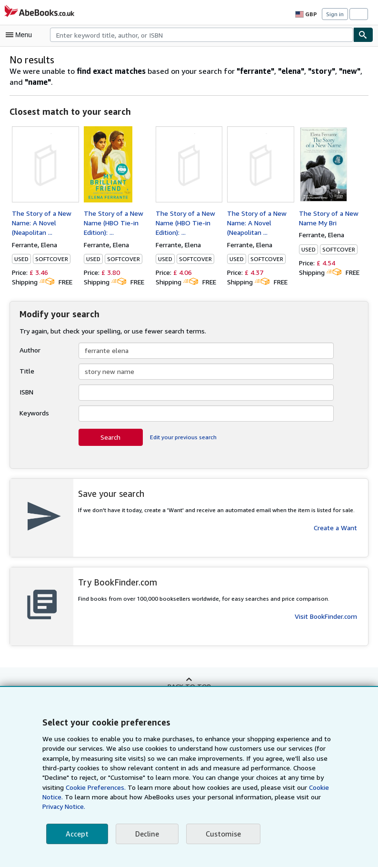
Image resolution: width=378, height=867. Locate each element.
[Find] (363, 35)
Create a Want (335, 528)
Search (110, 437)
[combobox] (201, 35)
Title (26, 371)
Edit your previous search (182, 437)
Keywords (34, 413)
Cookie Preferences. (95, 787)
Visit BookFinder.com (326, 616)
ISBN (27, 392)
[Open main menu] (21, 35)
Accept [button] (77, 834)
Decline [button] (146, 834)
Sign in (335, 13)
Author (29, 350)
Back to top (189, 686)
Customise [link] (222, 834)
